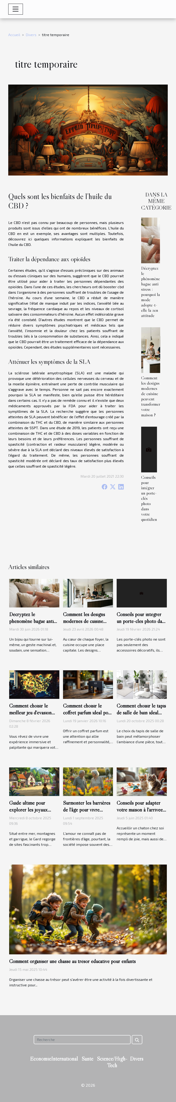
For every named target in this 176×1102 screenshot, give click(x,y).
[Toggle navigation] (15, 9)
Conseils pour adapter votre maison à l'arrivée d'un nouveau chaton (140, 810)
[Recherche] (82, 1039)
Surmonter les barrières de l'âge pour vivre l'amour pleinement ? (86, 810)
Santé (87, 1058)
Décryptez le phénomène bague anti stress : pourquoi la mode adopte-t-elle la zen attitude (150, 291)
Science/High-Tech (112, 1062)
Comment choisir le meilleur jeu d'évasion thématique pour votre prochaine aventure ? (31, 716)
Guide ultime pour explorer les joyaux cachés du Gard (28, 810)
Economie (40, 1058)
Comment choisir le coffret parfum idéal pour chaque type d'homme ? (87, 713)
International (64, 1058)
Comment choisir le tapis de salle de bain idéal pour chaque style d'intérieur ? (141, 716)
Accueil (14, 34)
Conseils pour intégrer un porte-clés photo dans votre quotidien (141, 621)
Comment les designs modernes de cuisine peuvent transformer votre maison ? (150, 396)
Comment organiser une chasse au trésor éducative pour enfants (72, 961)
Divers (31, 34)
